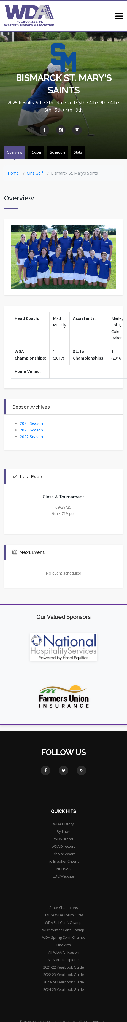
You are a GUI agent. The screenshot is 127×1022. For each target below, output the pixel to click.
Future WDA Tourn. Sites (64, 915)
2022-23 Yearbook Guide (63, 974)
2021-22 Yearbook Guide (63, 967)
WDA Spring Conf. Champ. (63, 937)
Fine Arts (63, 944)
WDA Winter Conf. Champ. (63, 929)
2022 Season (31, 436)
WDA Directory (63, 846)
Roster (36, 152)
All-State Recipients (64, 959)
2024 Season (31, 423)
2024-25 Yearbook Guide (63, 989)
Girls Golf (35, 173)
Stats (78, 152)
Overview (14, 152)
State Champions (63, 907)
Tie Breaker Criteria (63, 861)
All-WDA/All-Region (63, 952)
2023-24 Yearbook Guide (63, 982)
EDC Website (63, 876)
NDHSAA (63, 868)
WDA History (63, 824)
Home (13, 173)
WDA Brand (63, 838)
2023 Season (31, 430)
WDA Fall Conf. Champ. (63, 922)
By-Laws (64, 831)
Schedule (58, 152)
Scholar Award (64, 853)
